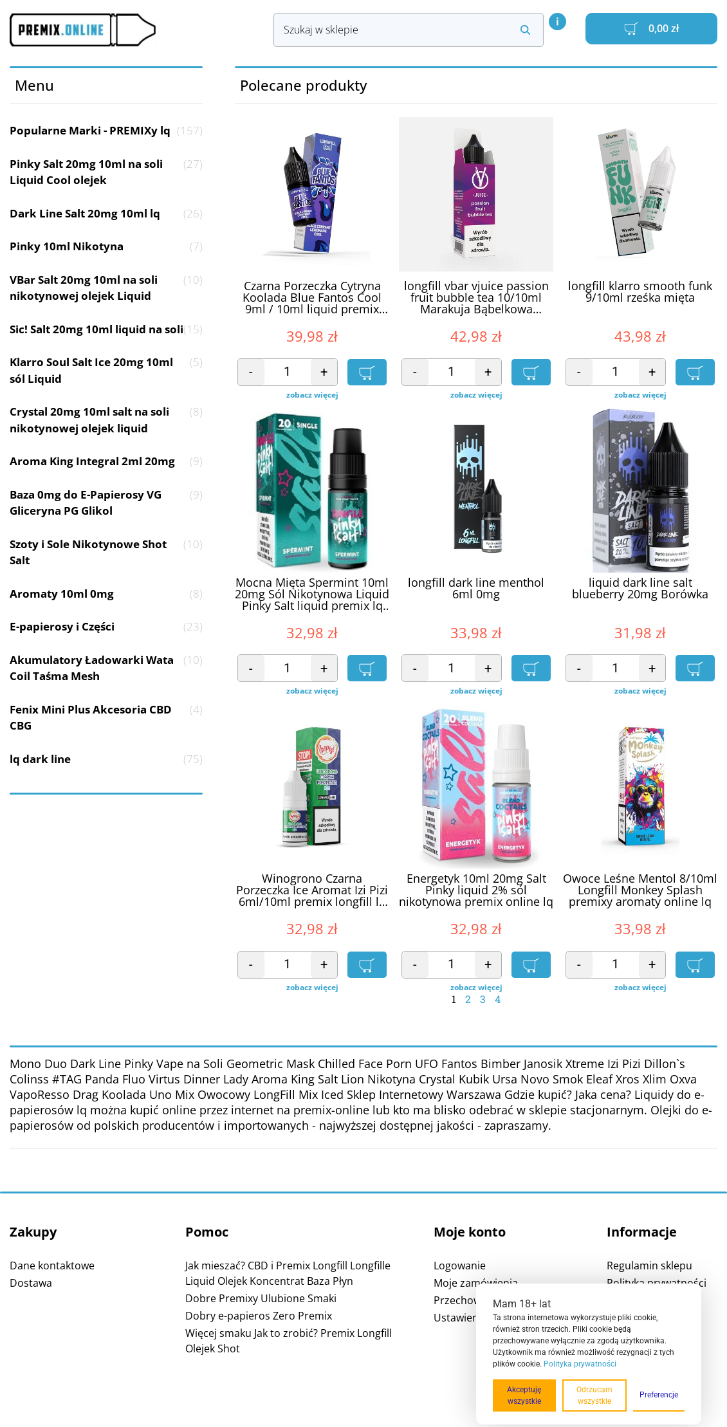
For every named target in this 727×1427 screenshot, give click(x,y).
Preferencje (659, 1394)
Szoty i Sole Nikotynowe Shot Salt (106, 552)
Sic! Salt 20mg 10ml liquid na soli (106, 329)
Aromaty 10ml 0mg (106, 593)
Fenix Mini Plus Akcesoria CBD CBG (106, 717)
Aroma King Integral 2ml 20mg (106, 461)
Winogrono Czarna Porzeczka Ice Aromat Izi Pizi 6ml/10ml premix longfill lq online (312, 890)
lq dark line (106, 759)
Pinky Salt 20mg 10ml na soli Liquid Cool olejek (106, 172)
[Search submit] (525, 30)
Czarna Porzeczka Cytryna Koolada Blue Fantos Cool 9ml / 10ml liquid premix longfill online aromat (312, 298)
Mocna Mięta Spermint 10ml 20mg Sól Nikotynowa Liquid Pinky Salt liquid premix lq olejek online (312, 594)
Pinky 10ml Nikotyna (106, 246)
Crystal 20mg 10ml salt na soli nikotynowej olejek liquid (106, 419)
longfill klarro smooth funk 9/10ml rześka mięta (640, 292)
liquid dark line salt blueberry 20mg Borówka (640, 589)
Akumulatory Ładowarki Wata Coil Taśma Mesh (106, 668)
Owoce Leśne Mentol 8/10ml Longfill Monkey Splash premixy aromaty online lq (640, 890)
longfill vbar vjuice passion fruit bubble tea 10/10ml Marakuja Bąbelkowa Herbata (476, 298)
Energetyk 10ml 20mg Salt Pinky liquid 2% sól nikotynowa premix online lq (476, 890)
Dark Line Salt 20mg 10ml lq (106, 213)
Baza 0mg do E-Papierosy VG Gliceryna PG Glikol (106, 502)
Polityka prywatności (580, 1363)
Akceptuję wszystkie (524, 1395)
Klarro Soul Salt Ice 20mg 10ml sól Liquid (106, 370)
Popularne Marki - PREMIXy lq (106, 130)
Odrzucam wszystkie (594, 1395)
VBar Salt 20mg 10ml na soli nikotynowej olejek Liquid (106, 288)
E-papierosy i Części (106, 626)
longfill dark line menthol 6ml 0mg (476, 589)
